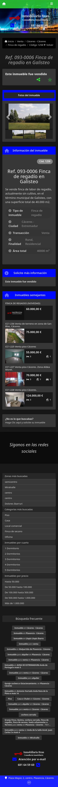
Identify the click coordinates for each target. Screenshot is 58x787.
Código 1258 (36, 44)
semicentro (11, 481)
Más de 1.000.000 (14, 603)
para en (29, 654)
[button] (8, 117)
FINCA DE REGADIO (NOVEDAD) (22, 303)
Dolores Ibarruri (13, 503)
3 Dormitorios (12, 559)
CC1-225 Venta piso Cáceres (20, 346)
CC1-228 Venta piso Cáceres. (21, 389)
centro (8, 492)
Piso (7, 515)
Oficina (9, 536)
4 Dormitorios (12, 564)
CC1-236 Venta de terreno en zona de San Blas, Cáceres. (28, 325)
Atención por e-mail (29, 759)
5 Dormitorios (12, 569)
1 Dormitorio (12, 548)
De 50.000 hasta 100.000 (18, 586)
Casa (7, 520)
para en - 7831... (28, 722)
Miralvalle (10, 487)
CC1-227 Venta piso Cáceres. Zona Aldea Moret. (27, 368)
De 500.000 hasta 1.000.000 (20, 597)
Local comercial (13, 525)
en (28, 628)
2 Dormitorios (12, 553)
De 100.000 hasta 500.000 (19, 592)
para (28, 644)
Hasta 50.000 (12, 581)
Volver (48, 44)
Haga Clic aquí (13, 422)
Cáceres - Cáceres (36, 41)
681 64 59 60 (39, 25)
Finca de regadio (17, 44)
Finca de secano (13, 531)
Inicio (9, 41)
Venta (20, 41)
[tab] (17, 95)
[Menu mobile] (4, 4)
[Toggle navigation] (51, 4)
